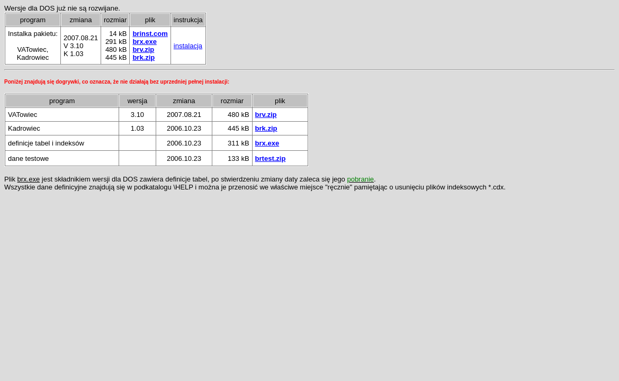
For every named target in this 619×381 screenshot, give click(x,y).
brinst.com (149, 34)
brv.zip (143, 49)
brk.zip (143, 57)
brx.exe (144, 42)
